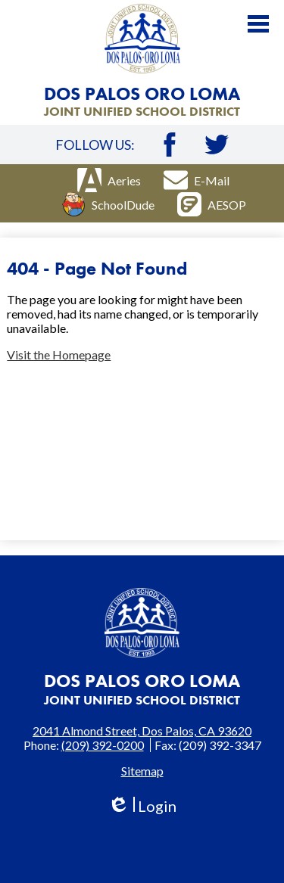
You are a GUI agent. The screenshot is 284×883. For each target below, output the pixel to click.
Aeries (109, 180)
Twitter (216, 144)
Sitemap (142, 770)
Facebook (170, 144)
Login (142, 806)
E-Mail (196, 180)
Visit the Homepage (59, 354)
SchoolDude (107, 204)
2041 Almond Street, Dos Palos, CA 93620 (142, 730)
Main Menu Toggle (258, 24)
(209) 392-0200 (102, 745)
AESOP (211, 204)
